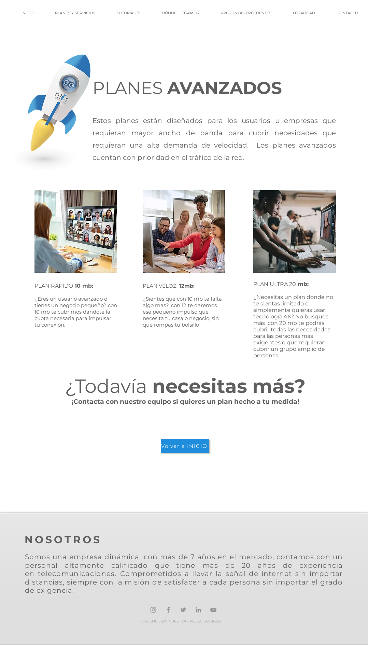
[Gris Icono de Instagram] (153, 610)
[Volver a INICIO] (185, 446)
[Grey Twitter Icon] (183, 610)
